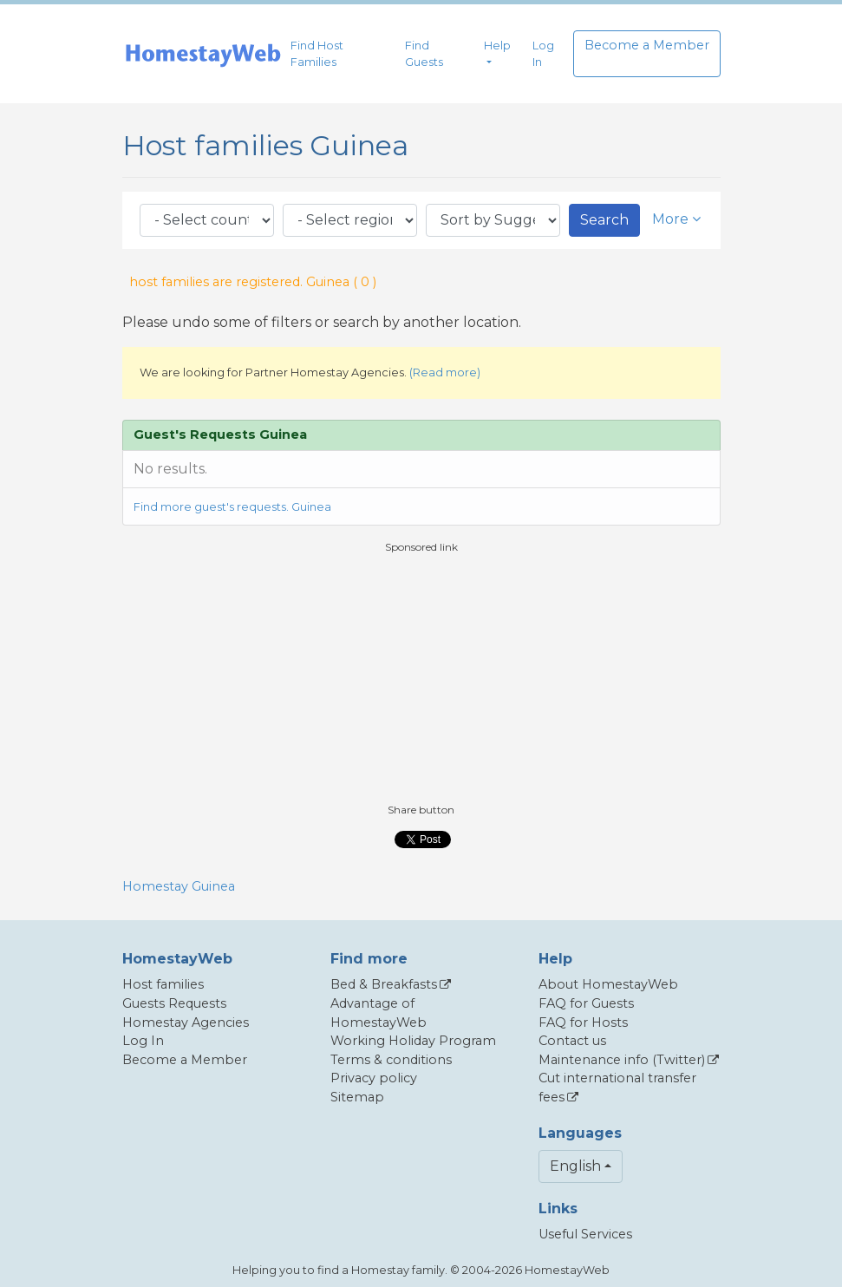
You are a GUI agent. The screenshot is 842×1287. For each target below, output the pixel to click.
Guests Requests (174, 1003)
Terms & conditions (391, 1060)
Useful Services (585, 1234)
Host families (163, 984)
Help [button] (497, 45)
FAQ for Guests (586, 1003)
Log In (543, 54)
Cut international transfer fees (617, 1087)
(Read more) (444, 372)
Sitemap (357, 1097)
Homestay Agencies (185, 1022)
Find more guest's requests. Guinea (232, 506)
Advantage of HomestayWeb (378, 1013)
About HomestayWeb (608, 984)
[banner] (203, 54)
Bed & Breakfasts (383, 984)
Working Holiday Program (413, 1041)
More (676, 219)
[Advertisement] (421, 676)
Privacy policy (373, 1078)
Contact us (572, 1041)
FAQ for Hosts (583, 1022)
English (575, 1166)
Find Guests (424, 54)
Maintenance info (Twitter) (621, 1060)
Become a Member (646, 45)
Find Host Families (316, 54)
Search (604, 220)
